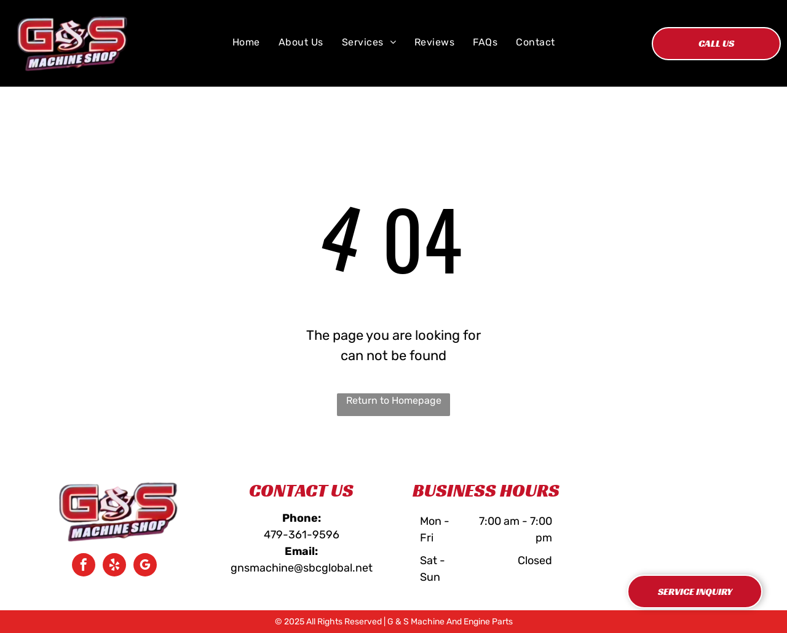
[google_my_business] (145, 566)
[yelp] (114, 566)
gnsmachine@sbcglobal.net (302, 568)
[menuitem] (246, 42)
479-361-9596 (301, 534)
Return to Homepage (393, 400)
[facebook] (83, 566)
